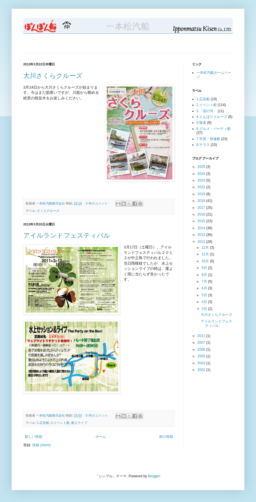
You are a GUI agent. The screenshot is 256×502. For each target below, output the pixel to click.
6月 (205, 288)
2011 (202, 336)
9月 (205, 268)
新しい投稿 (33, 437)
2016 (202, 214)
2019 (202, 194)
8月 (205, 275)
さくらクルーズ (48, 210)
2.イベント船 (60, 422)
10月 (206, 261)
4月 (205, 302)
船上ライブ (79, 422)
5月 (205, 295)
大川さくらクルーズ (53, 75)
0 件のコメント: (97, 203)
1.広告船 (43, 422)
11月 (206, 254)
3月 (205, 309)
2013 (202, 235)
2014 (202, 228)
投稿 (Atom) (41, 445)
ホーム (100, 437)
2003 (202, 363)
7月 (205, 281)
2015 (202, 221)
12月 (206, 247)
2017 (202, 208)
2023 (202, 180)
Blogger (154, 476)
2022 (202, 187)
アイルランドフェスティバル (66, 235)
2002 (202, 370)
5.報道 (201, 123)
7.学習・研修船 (208, 139)
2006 (202, 349)
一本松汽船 (128, 26)
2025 (202, 167)
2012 (202, 242)
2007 (202, 342)
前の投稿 (166, 437)
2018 (202, 201)
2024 (202, 174)
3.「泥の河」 (206, 111)
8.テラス (203, 145)
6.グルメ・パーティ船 (213, 129)
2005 (202, 356)
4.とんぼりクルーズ (211, 117)
